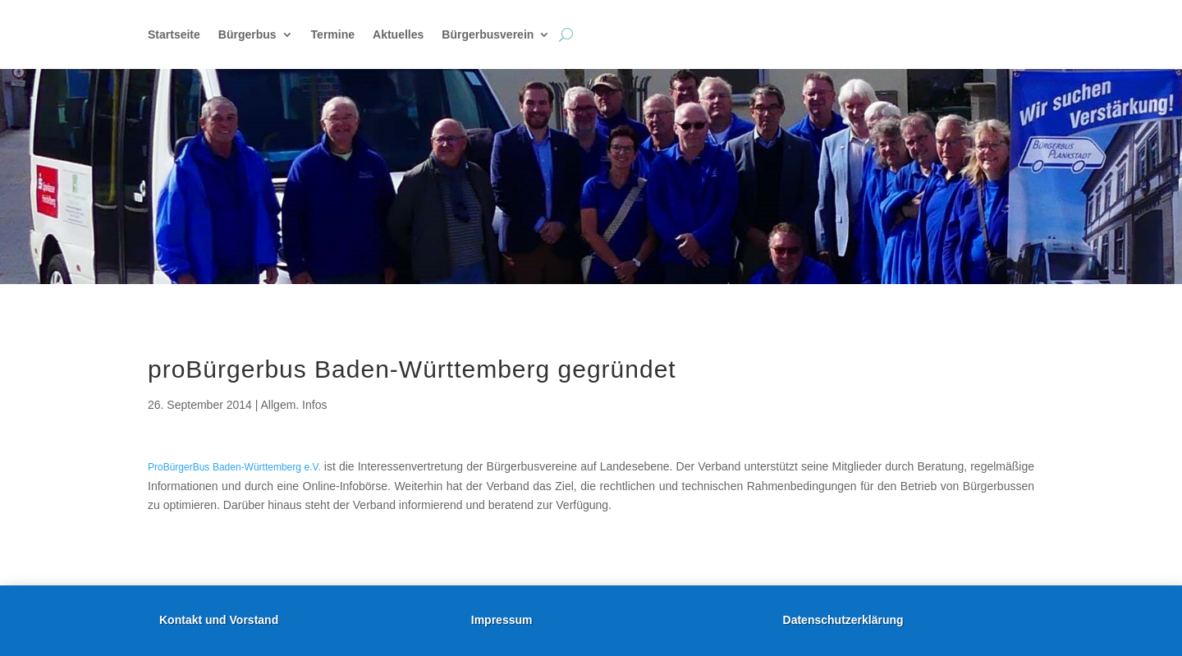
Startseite (174, 35)
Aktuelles (398, 35)
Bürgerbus (247, 35)
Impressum (502, 619)
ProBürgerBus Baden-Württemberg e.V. (234, 467)
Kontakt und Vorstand (218, 619)
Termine (333, 35)
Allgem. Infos (294, 404)
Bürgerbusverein (488, 35)
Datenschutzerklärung (843, 619)
